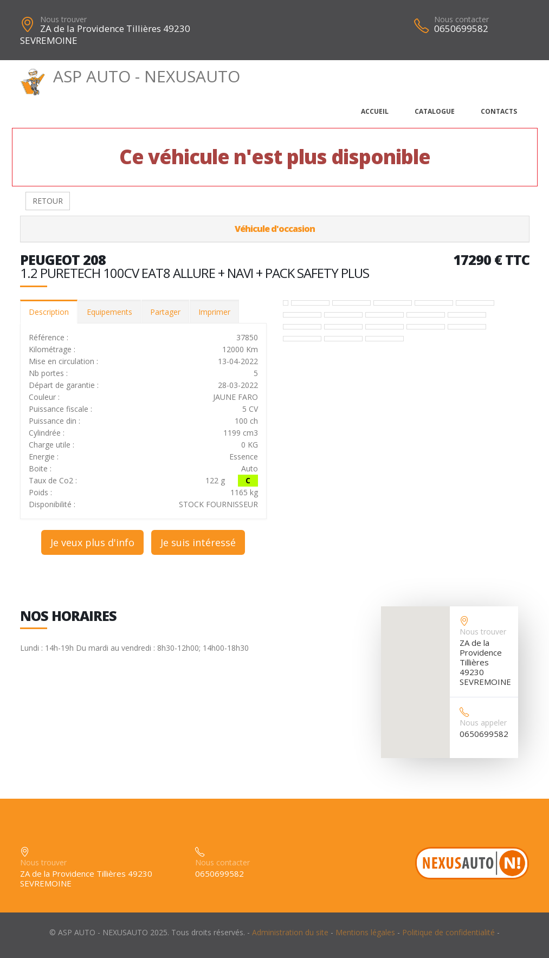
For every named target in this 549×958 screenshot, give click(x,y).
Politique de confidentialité (448, 932)
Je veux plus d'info (92, 542)
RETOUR (48, 201)
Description (49, 312)
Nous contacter (461, 19)
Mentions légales (365, 932)
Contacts (499, 111)
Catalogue (435, 111)
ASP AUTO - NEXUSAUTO (130, 76)
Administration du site (290, 932)
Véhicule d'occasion (275, 229)
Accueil (375, 111)
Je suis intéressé (198, 542)
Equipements (109, 312)
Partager (165, 312)
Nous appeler (483, 722)
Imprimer (214, 312)
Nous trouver (63, 19)
